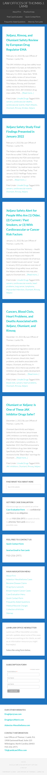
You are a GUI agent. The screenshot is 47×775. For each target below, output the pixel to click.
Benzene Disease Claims (16, 583)
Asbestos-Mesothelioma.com (17, 725)
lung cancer (19, 286)
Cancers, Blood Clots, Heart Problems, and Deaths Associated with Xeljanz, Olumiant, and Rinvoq (21, 321)
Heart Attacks (31, 105)
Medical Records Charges (17, 605)
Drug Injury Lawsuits (15, 587)
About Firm (11, 575)
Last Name (10, 684)
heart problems (30, 383)
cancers (9, 101)
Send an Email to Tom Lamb (18, 550)
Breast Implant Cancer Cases (18, 590)
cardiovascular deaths (23, 101)
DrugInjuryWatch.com (14, 720)
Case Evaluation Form (15, 509)
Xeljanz (32, 108)
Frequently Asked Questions (18, 602)
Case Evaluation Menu (15, 594)
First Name (10, 678)
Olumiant (10, 108)
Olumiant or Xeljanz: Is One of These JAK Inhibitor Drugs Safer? (21, 409)
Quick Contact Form (15, 544)
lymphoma (29, 286)
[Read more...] (28, 93)
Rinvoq (18, 108)
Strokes (25, 108)
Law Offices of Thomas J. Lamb (23, 4)
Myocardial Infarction (15, 289)
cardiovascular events (15, 105)
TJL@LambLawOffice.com (16, 750)
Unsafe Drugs (23, 98)
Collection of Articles (15, 609)
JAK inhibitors (12, 466)
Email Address (12, 671)
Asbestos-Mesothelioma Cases (19, 579)
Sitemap (9, 613)
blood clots (10, 383)
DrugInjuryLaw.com (13, 714)
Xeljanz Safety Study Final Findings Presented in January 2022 (23, 131)
